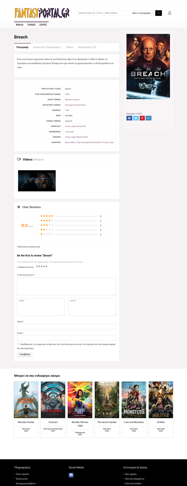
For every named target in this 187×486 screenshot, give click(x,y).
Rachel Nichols (95, 142)
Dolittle (161, 422)
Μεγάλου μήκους (72, 99)
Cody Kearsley (82, 142)
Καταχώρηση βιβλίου (26, 483)
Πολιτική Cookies (133, 483)
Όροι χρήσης (131, 474)
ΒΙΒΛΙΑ (20, 24)
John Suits (69, 132)
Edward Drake (82, 137)
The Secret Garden (106, 422)
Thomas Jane (108, 142)
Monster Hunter (26, 422)
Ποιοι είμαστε (22, 474)
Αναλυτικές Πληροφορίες (47, 47)
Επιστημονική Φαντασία (75, 105)
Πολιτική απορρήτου (134, 479)
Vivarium (53, 422)
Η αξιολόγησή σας (26, 275)
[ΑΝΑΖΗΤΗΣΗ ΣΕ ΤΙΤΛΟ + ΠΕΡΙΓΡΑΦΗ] (158, 13)
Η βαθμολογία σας (25, 267)
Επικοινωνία (21, 479)
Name (20, 321)
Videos (69, 47)
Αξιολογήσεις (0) (87, 47)
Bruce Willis (70, 142)
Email (20, 333)
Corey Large (70, 126)
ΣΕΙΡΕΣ (43, 24)
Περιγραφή (22, 47)
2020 (67, 94)
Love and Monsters (134, 422)
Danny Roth (81, 126)
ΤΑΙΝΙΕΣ (31, 24)
